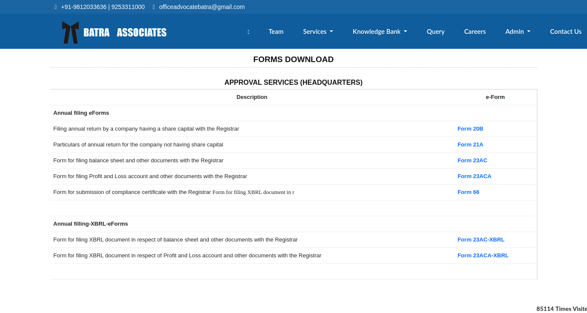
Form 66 (469, 192)
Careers (481, 33)
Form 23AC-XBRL (481, 239)
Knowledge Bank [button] (388, 33)
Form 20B (470, 128)
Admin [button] (519, 33)
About (257, 33)
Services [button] (328, 33)
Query (444, 33)
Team (291, 33)
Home (223, 33)
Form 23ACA (475, 176)
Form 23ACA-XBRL (483, 255)
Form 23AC (472, 160)
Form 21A (470, 144)
